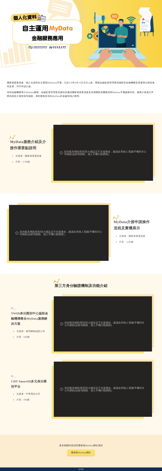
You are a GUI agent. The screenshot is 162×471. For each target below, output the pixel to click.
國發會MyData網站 (81, 452)
